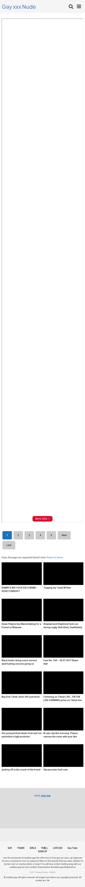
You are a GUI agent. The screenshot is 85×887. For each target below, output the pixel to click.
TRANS (21, 848)
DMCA (52, 872)
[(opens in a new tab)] (42, 796)
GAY (10, 848)
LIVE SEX (57, 848)
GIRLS (33, 848)
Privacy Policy (42, 872)
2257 (32, 872)
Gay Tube (72, 848)
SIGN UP (42, 851)
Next (64, 535)
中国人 (44, 848)
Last (9, 545)
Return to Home (55, 557)
